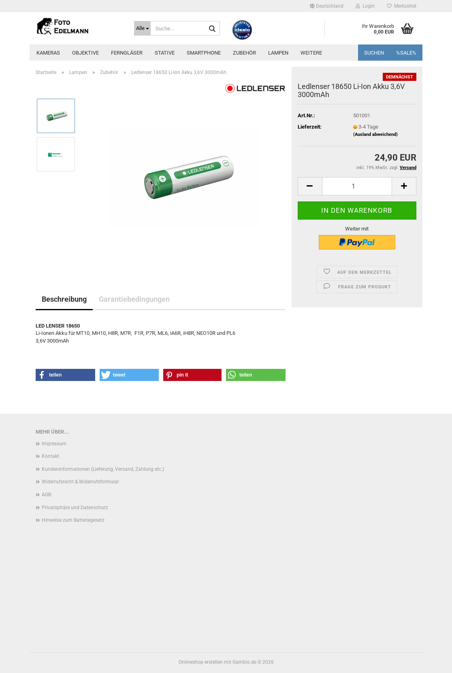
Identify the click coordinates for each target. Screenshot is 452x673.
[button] (327, 6)
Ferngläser (127, 53)
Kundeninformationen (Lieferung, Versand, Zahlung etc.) (103, 469)
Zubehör (244, 53)
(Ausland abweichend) (375, 134)
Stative (165, 53)
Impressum (54, 444)
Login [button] (365, 6)
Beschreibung (64, 299)
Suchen (374, 53)
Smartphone (204, 53)
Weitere (311, 53)
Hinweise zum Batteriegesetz (73, 520)
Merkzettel (401, 6)
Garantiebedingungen (134, 299)
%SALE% (406, 53)
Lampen (278, 53)
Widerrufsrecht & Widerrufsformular (80, 482)
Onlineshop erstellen (201, 662)
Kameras (48, 53)
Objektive (85, 53)
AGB (46, 494)
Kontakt (50, 456)
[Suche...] (142, 28)
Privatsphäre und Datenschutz (75, 507)
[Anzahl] (357, 186)
